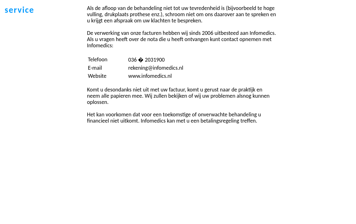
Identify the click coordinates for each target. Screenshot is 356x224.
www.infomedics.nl (150, 75)
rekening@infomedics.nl (155, 67)
